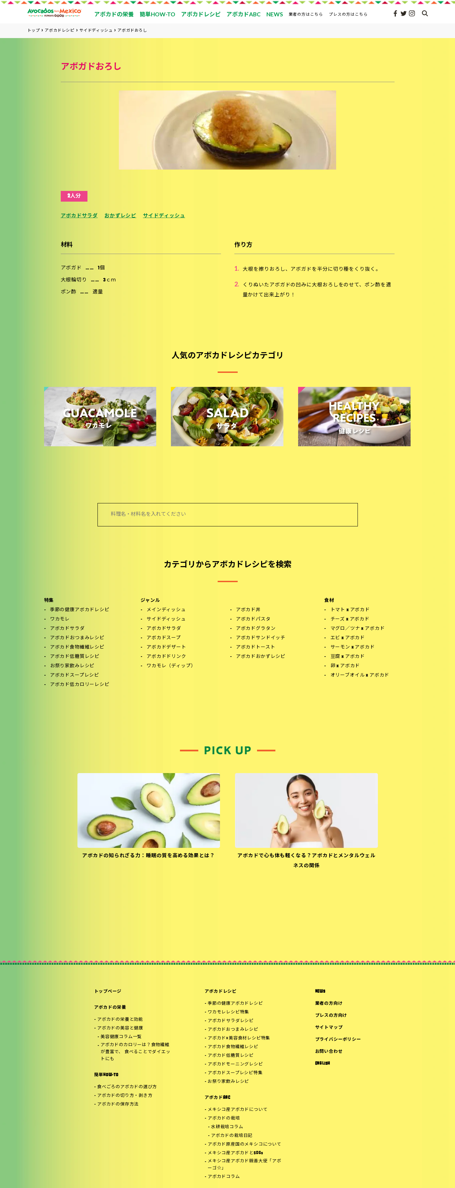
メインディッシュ (166, 610)
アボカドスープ (164, 638)
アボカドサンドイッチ (260, 638)
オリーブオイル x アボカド (360, 675)
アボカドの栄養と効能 (120, 1019)
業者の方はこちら (306, 14)
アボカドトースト (255, 647)
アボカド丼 (248, 610)
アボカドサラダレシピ (231, 1021)
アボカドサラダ (79, 216)
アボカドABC (217, 1098)
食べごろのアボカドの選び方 (127, 1087)
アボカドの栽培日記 (231, 1136)
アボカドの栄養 (110, 1007)
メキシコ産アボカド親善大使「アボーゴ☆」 (244, 1164)
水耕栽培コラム (227, 1127)
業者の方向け (329, 1003)
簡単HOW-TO (106, 1075)
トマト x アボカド (350, 610)
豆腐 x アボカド (347, 656)
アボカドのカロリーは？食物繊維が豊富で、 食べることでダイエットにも (135, 1052)
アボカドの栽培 (224, 1118)
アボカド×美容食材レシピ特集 (239, 1038)
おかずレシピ (120, 216)
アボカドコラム (224, 1177)
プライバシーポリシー (338, 1039)
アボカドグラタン (256, 628)
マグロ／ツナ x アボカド (357, 628)
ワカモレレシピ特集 (228, 1012)
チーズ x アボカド (350, 619)
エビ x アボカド (347, 638)
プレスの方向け (331, 1015)
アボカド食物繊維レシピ (77, 647)
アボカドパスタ (253, 619)
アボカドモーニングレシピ (235, 1064)
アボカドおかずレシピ (260, 656)
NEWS (320, 991)
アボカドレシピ (221, 991)
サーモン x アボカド (352, 647)
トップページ (108, 991)
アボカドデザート (166, 647)
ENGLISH (322, 1063)
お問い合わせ (329, 1051)
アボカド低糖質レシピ (74, 656)
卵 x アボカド (345, 666)
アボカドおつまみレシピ (77, 638)
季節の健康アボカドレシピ (79, 610)
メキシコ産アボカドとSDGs (235, 1153)
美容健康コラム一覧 (121, 1037)
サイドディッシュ (164, 216)
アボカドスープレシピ (74, 675)
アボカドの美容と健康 (120, 1028)
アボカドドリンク (166, 656)
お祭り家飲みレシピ (72, 666)
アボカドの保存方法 (118, 1104)
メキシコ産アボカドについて (237, 1110)
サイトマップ (329, 1027)
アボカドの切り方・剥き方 (124, 1096)
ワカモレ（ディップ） (171, 666)
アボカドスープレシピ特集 (235, 1073)
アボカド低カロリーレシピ (79, 684)
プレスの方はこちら (348, 14)
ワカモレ (60, 619)
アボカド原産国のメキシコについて (244, 1144)
